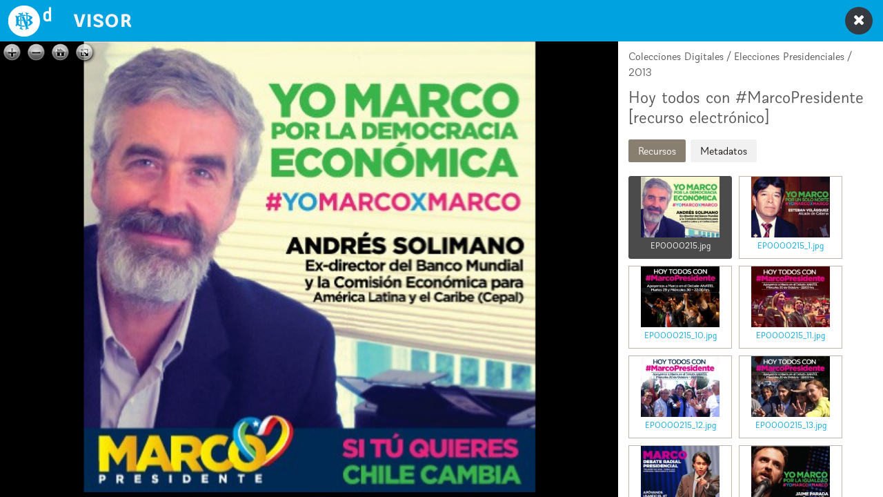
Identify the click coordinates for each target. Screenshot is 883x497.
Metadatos (723, 150)
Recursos (657, 150)
